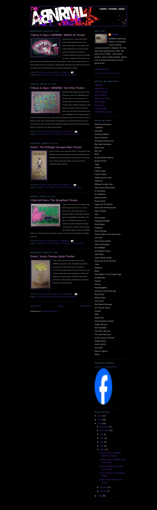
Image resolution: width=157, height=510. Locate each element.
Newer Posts (35, 306)
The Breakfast (77, 243)
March (103, 449)
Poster (49, 75)
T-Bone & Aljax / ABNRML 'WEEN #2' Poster (57, 35)
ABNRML (41, 75)
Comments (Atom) (49, 311)
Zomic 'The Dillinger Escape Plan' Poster (56, 147)
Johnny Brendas (54, 297)
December (104, 427)
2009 (100, 496)
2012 (100, 416)
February (104, 487)
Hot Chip (50, 134)
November (104, 430)
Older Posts (85, 306)
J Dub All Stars (53, 243)
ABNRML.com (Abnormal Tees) (106, 367)
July (102, 434)
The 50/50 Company (103, 112)
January (103, 491)
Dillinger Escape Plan (57, 187)
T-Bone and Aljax (62, 75)
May (102, 442)
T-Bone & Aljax (101, 108)
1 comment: (64, 72)
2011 (100, 419)
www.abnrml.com (102, 69)
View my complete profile (107, 73)
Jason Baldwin (101, 95)
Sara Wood (99, 105)
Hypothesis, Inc (101, 88)
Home (60, 306)
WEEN (73, 75)
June (102, 438)
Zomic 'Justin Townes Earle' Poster (52, 256)
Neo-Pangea (100, 102)
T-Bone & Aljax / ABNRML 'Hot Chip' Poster (57, 88)
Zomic (79, 187)
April (102, 446)
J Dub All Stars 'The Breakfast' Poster (54, 200)
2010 (100, 423)
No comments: (66, 132)
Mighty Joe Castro (102, 98)
